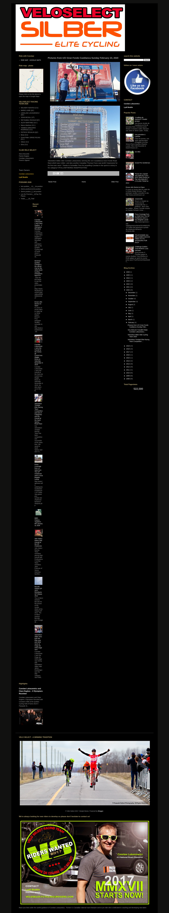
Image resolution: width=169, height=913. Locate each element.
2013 (128, 364)
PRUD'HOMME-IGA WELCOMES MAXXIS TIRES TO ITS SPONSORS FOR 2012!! (142, 238)
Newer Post (52, 182)
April (130, 316)
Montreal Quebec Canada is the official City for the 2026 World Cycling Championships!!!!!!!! (38, 268)
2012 (128, 367)
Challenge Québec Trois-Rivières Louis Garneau (141, 248)
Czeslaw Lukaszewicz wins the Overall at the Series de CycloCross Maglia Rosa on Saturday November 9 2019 (39, 355)
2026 (128, 272)
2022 (128, 284)
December (131, 292)
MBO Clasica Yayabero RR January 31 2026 (39, 521)
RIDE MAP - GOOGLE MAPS (31, 60)
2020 (128, 290)
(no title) (137, 152)
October (131, 298)
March (130, 319)
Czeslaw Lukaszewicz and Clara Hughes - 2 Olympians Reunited (38, 224)
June (130, 310)
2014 (128, 361)
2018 (128, 349)
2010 (128, 373)
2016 (128, 355)
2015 (128, 358)
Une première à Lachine (140, 135)
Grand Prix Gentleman (142, 163)
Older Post (114, 182)
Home (84, 182)
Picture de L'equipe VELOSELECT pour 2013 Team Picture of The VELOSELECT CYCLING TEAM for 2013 (137, 178)
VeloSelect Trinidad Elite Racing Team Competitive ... (138, 340)
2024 (128, 278)
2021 (128, 287)
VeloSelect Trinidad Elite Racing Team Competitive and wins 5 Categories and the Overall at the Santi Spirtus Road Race (39, 414)
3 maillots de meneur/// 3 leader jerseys (141, 119)
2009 (128, 376)
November (131, 295)
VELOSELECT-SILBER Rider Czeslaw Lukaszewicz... (138, 331)
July (129, 307)
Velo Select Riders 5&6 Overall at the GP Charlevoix (38, 542)
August (130, 304)
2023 (128, 281)
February (131, 322)
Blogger (100, 811)
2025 (128, 275)
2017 (128, 352)
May (129, 313)
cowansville (139, 199)
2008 (128, 379)
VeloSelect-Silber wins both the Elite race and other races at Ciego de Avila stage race (38, 642)
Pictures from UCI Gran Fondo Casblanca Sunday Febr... (138, 326)
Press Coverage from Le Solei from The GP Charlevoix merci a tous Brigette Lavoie (39, 472)
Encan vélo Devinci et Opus (38, 303)
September (132, 301)
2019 (128, 346)
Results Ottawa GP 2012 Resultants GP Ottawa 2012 (38, 591)
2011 (128, 370)
